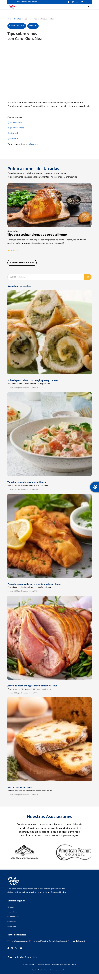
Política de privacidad (39, 970)
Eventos (17, 19)
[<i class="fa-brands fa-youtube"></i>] (81, 2)
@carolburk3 (13, 138)
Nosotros (10, 907)
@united (34, 144)
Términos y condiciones (58, 970)
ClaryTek (73, 965)
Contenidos (11, 922)
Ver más (11, 250)
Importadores (12, 912)
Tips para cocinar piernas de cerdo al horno (37, 234)
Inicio (9, 19)
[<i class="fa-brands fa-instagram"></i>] (73, 2)
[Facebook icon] (69, 2)
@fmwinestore (14, 122)
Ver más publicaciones (22, 262)
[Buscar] (87, 277)
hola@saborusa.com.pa (20, 941)
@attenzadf (12, 133)
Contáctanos (11, 926)
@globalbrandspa (15, 127)
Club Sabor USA (13, 917)
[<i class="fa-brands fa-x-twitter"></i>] (77, 2)
